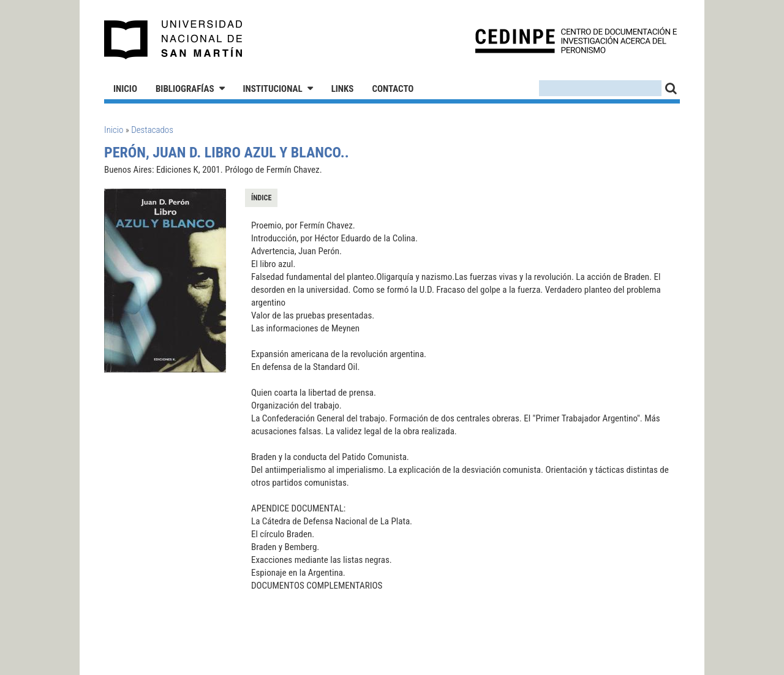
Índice (261, 198)
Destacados (152, 129)
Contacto (392, 88)
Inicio (125, 88)
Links (342, 88)
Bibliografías (185, 88)
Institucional (273, 88)
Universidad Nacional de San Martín (173, 39)
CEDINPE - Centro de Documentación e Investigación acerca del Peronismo (576, 40)
